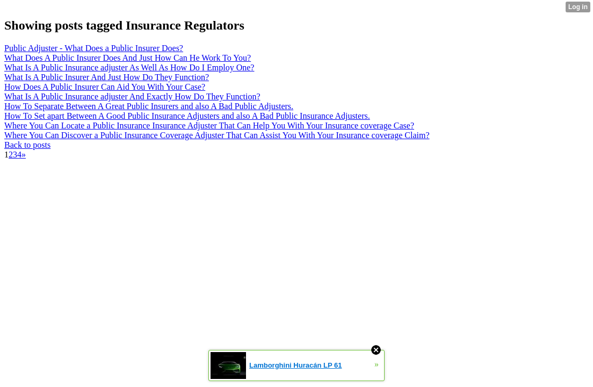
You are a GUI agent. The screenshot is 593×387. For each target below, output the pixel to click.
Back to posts (27, 144)
